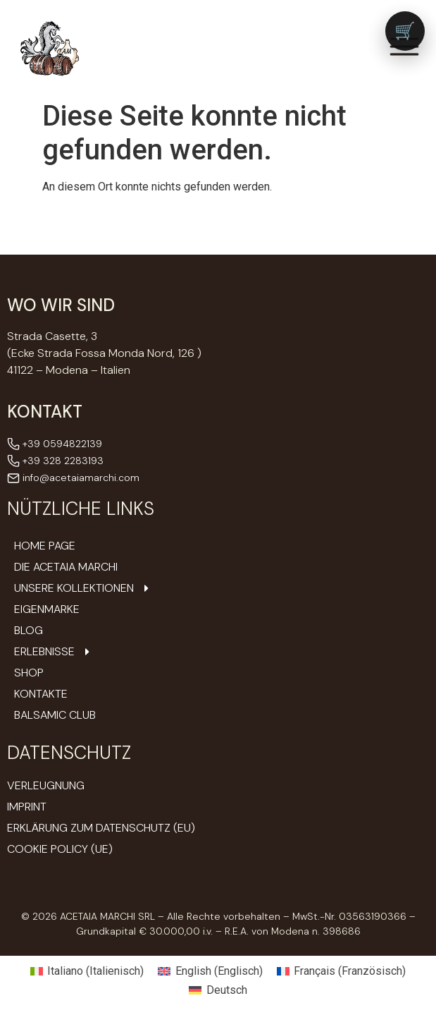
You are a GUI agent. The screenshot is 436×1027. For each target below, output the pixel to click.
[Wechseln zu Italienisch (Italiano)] (87, 971)
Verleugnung (46, 785)
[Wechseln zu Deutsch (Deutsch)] (218, 991)
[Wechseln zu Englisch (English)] (210, 971)
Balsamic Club (55, 715)
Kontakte (41, 694)
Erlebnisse (53, 652)
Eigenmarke (47, 609)
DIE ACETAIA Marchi (66, 567)
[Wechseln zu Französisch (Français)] (341, 971)
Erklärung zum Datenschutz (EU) (101, 827)
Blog (28, 631)
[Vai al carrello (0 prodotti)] (405, 31)
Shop (29, 673)
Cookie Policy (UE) (60, 848)
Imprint (26, 806)
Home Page (44, 546)
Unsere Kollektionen (83, 588)
